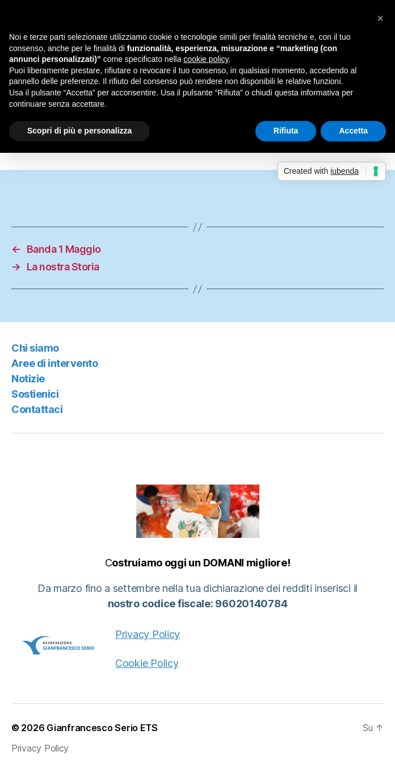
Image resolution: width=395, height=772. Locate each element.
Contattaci (36, 409)
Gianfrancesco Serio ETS (102, 727)
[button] (380, 18)
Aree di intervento (54, 363)
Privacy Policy (147, 634)
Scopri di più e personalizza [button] (79, 130)
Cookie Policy (147, 663)
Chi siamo (35, 348)
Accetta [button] (353, 130)
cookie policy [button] (205, 59)
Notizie (28, 379)
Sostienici (34, 394)
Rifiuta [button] (286, 130)
